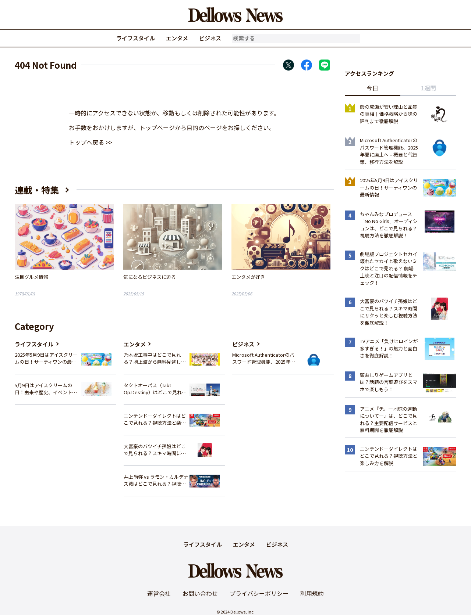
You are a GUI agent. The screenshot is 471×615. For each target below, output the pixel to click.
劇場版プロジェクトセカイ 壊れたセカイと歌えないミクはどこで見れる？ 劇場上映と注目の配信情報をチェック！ (388, 268)
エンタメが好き (248, 276)
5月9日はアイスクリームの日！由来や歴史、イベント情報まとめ (46, 389)
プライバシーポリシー (259, 593)
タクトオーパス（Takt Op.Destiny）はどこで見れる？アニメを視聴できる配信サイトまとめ (155, 389)
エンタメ (177, 38)
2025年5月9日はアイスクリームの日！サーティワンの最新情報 (46, 358)
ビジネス (210, 38)
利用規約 (312, 593)
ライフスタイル (135, 38)
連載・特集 (37, 189)
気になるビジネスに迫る (149, 276)
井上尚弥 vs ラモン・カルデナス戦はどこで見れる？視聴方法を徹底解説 (156, 480)
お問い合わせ (200, 593)
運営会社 (159, 593)
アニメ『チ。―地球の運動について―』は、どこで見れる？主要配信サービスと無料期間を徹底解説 (388, 419)
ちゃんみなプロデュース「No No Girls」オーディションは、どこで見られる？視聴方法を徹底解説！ (389, 225)
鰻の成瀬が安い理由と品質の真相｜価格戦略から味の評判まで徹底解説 (388, 114)
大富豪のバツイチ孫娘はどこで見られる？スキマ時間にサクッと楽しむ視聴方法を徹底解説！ (155, 450)
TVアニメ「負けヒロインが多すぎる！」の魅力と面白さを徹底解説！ (389, 348)
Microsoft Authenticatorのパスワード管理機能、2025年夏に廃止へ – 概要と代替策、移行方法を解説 (263, 358)
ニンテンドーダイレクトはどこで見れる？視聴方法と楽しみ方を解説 (155, 419)
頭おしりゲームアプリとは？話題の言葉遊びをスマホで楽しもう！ (388, 382)
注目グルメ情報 (31, 276)
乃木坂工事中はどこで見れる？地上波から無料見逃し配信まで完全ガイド (155, 358)
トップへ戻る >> (90, 142)
